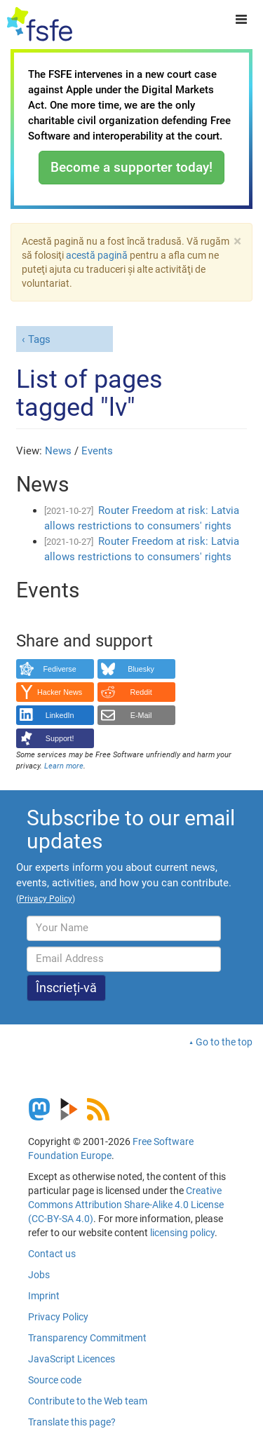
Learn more (63, 766)
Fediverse (59, 669)
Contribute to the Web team (87, 1401)
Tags (39, 339)
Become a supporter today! (131, 167)
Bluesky (141, 669)
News (58, 451)
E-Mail (141, 715)
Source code (54, 1380)
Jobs (39, 1274)
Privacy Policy (58, 1316)
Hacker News (59, 692)
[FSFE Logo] (39, 24)
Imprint (44, 1295)
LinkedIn (60, 715)
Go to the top (224, 1042)
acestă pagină (97, 255)
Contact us (52, 1253)
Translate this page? (72, 1422)
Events (97, 451)
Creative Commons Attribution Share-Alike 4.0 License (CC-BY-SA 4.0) (126, 1204)
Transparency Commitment (87, 1337)
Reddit (141, 692)
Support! (60, 738)
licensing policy (182, 1232)
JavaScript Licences (71, 1358)
